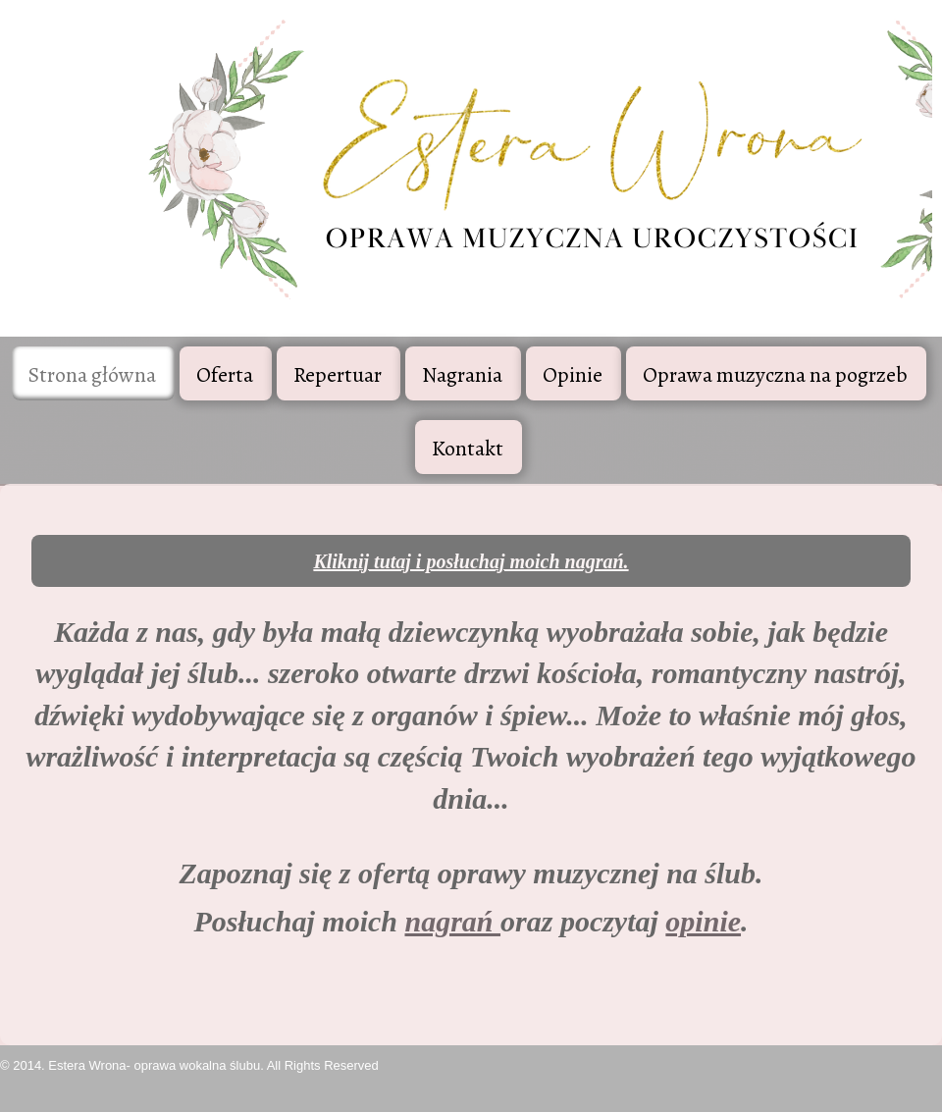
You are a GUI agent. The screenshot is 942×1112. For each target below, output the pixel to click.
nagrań (452, 921)
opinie (703, 921)
